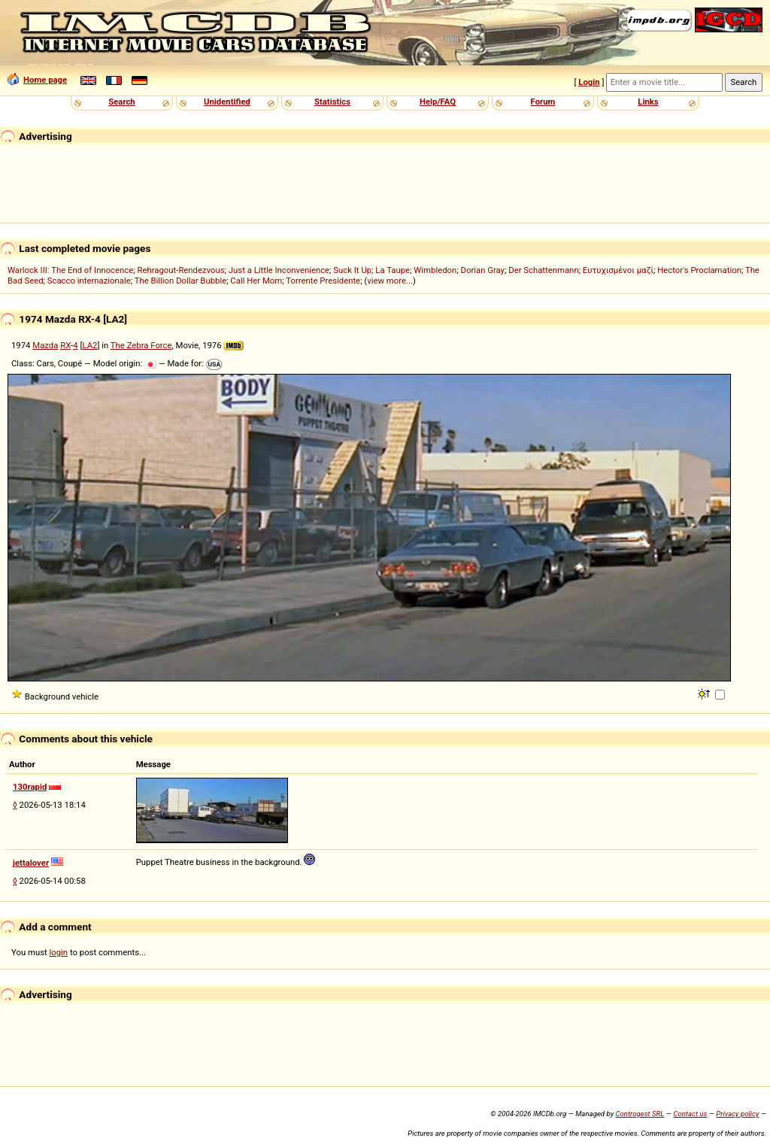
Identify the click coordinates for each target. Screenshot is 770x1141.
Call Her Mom (256, 280)
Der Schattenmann (543, 270)
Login (588, 82)
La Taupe (392, 270)
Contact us (690, 1113)
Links (648, 101)
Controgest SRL (639, 1113)
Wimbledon (435, 270)
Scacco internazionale (89, 280)
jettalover (31, 862)
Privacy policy (737, 1113)
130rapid (30, 786)
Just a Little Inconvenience (279, 270)
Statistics (332, 101)
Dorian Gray (482, 270)
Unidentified (227, 101)
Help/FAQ (438, 101)
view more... (390, 280)
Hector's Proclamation (699, 270)
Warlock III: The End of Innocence (70, 270)
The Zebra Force (141, 345)
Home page (37, 79)
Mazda (45, 345)
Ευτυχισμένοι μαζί (618, 270)
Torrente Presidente (323, 280)
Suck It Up (352, 270)
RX (65, 345)
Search (121, 101)
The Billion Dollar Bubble (180, 280)
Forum (543, 101)
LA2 (89, 345)
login (59, 952)
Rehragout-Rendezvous (180, 270)
